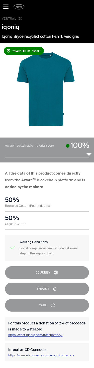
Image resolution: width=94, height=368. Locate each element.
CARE (47, 305)
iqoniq (11, 27)
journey (47, 272)
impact (47, 288)
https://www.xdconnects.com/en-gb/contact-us (41, 355)
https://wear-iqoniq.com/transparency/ (35, 335)
